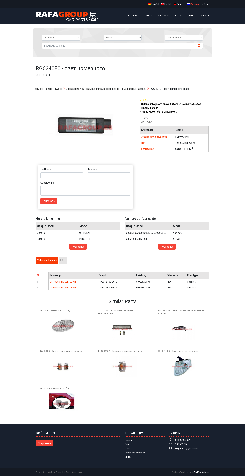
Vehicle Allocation (47, 260)
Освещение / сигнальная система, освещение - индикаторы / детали (106, 88)
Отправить (48, 200)
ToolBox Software (201, 472)
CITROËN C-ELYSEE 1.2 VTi (63, 282)
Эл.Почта (45, 169)
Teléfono (93, 169)
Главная (133, 15)
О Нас (191, 15)
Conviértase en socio (135, 452)
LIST (62, 260)
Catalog (163, 15)
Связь (205, 15)
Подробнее (78, 246)
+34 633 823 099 (182, 440)
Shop (148, 15)
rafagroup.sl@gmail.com (186, 448)
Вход (205, 4)
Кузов (58, 88)
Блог (178, 15)
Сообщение (47, 182)
